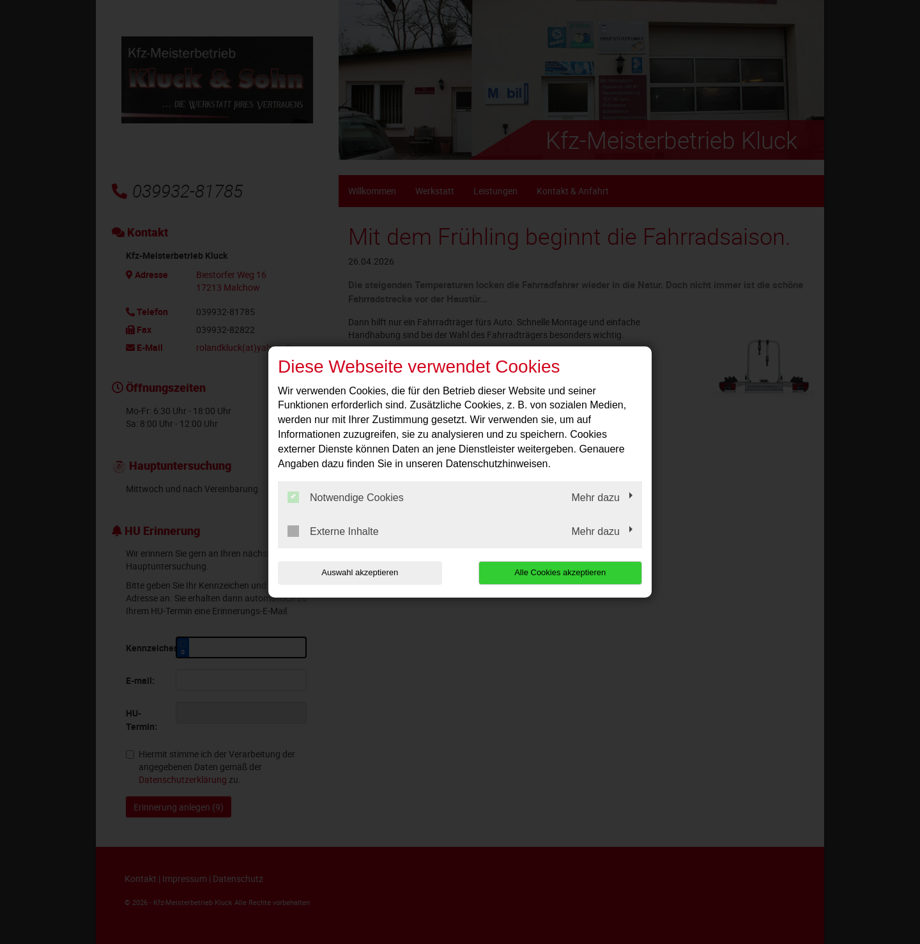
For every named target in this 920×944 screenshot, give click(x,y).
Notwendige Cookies (346, 497)
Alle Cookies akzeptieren (560, 572)
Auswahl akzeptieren (359, 572)
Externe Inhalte (333, 531)
